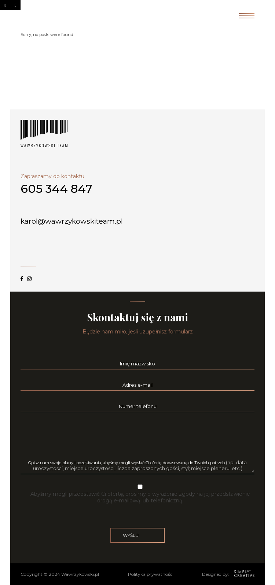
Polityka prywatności (150, 574)
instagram (29, 275)
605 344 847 (56, 189)
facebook (22, 275)
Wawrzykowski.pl (80, 574)
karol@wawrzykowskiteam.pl (73, 221)
